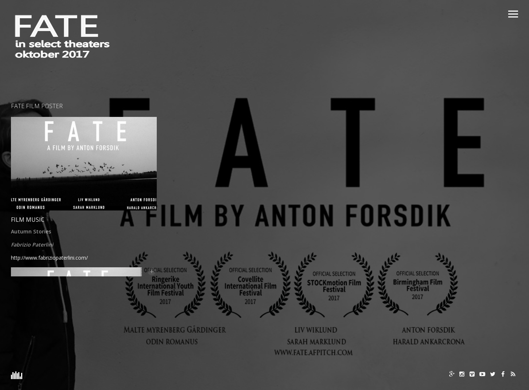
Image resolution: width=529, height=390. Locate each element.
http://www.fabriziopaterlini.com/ (49, 257)
